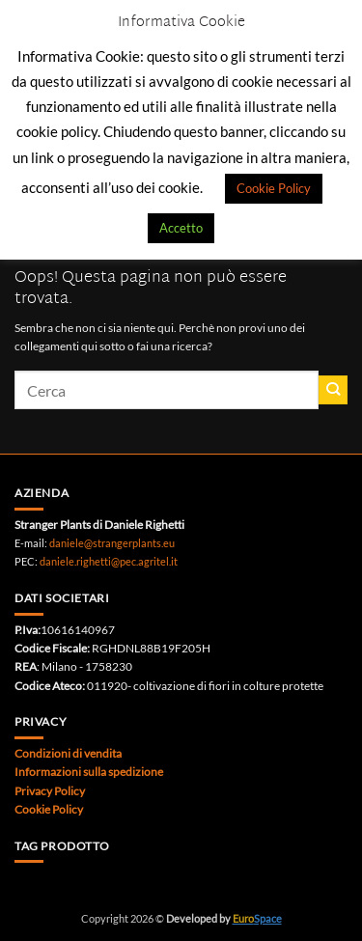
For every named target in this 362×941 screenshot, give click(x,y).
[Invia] (333, 389)
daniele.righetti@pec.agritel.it (109, 561)
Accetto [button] (181, 227)
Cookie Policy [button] (274, 188)
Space (257, 918)
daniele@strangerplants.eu (112, 543)
